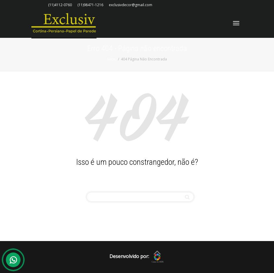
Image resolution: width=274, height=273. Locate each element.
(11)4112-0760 (60, 4)
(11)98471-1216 (90, 4)
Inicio (111, 59)
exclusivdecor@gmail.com (130, 4)
